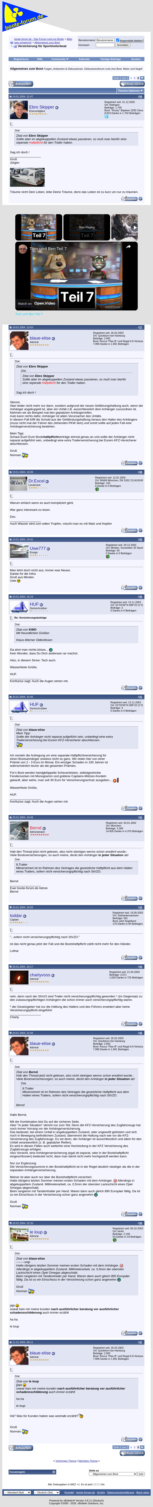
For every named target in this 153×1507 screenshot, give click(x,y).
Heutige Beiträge (111, 59)
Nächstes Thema (87, 1460)
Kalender (84, 59)
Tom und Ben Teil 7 (48, 248)
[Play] (135, 227)
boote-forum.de (85, 1492)
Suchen (136, 59)
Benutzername (86, 40)
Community (60, 59)
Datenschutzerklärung (120, 1492)
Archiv (101, 1492)
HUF (34, 604)
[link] (22, 249)
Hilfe (40, 59)
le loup (36, 1232)
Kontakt (69, 1492)
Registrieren (21, 59)
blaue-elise (40, 338)
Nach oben (142, 1492)
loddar (16, 915)
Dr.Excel (36, 480)
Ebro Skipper (41, 107)
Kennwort (83, 45)
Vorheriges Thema (66, 1460)
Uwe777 (38, 548)
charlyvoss (40, 974)
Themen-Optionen (129, 90)
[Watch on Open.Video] (36, 303)
